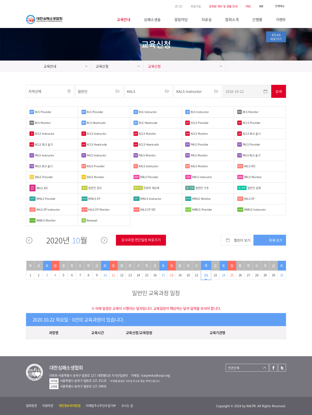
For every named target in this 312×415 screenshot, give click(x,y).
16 (155, 275)
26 (240, 275)
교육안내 (50, 66)
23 (215, 275)
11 (113, 275)
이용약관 (47, 405)
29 (265, 275)
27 (248, 275)
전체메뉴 (280, 6)
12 (121, 275)
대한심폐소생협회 (44, 19)
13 (130, 275)
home (32, 66)
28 (256, 275)
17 (163, 275)
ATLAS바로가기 (276, 37)
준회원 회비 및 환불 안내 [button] (223, 6)
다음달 (104, 240)
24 (223, 275)
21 (196, 275)
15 (146, 275)
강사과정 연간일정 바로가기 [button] (141, 239)
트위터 (34, 6)
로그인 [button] (178, 6)
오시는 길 (127, 405)
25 (231, 275)
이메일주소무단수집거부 (101, 405)
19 (180, 275)
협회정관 (31, 405)
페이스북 (28, 6)
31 (281, 275)
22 (206, 275)
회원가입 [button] (196, 6)
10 (105, 275)
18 (171, 275)
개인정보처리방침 (70, 405)
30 (273, 275)
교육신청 (102, 66)
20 (188, 275)
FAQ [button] (248, 6)
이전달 (29, 240)
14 (138, 275)
